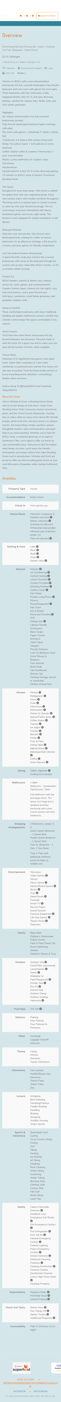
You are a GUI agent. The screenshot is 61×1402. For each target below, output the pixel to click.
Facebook (19, 1391)
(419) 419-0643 (25, 1379)
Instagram (40, 1391)
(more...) (21, 73)
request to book (47, 16)
